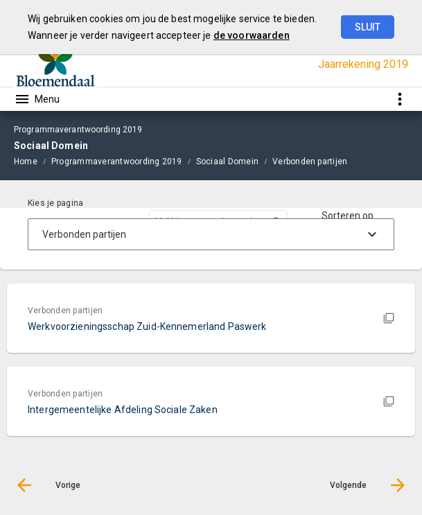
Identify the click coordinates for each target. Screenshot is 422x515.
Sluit (367, 27)
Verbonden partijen (309, 161)
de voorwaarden (251, 35)
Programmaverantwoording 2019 (116, 161)
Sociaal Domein (227, 161)
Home (25, 161)
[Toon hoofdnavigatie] (36, 99)
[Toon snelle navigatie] (399, 99)
